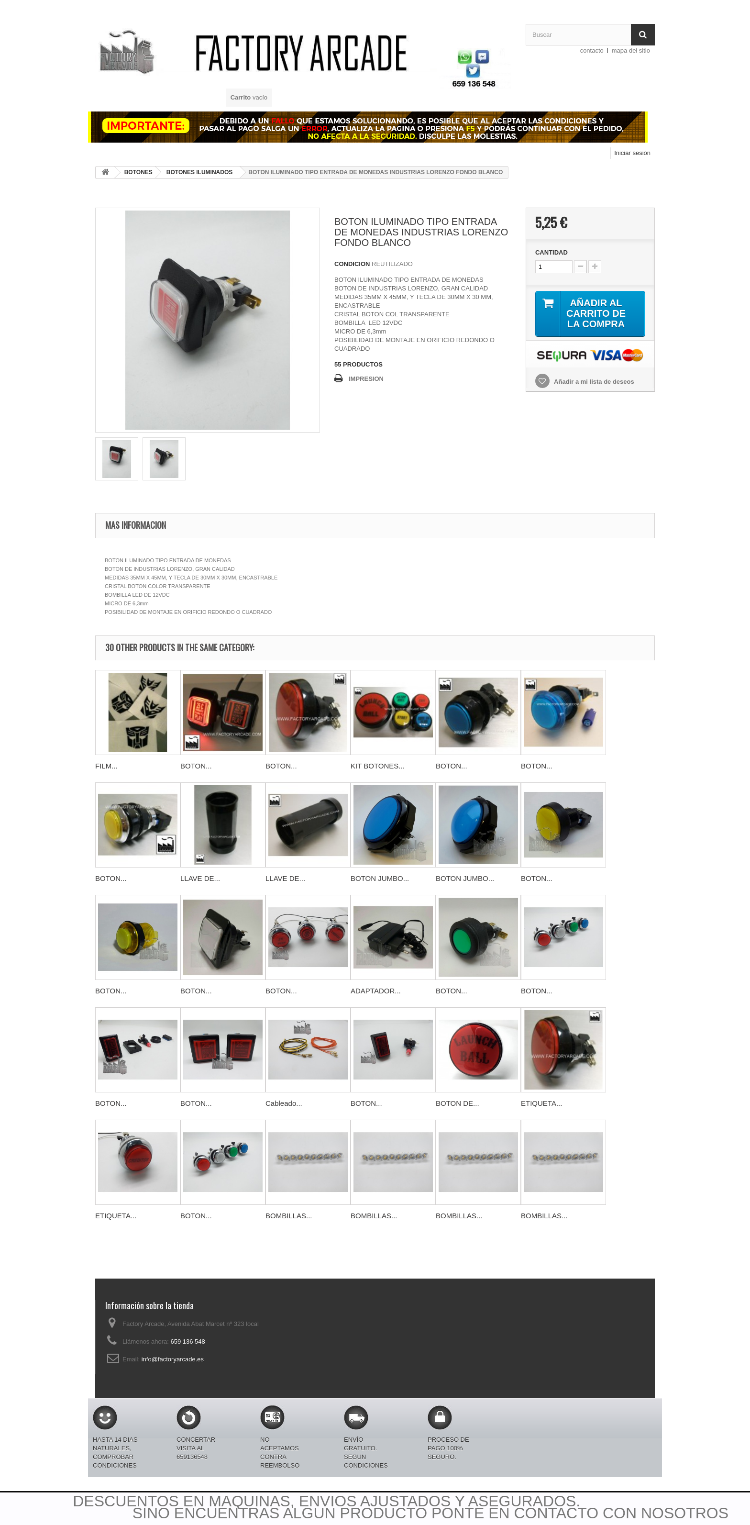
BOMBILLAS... (288, 1216)
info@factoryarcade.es (173, 1359)
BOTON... (196, 766)
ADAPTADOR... (376, 991)
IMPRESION (366, 378)
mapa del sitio (631, 50)
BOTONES (138, 172)
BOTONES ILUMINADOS (199, 172)
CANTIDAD (551, 252)
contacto (592, 50)
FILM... (106, 766)
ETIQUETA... (541, 1103)
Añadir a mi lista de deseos (593, 381)
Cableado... (283, 1103)
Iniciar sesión (632, 152)
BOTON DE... (457, 1103)
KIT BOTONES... (378, 766)
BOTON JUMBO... (380, 878)
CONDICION (352, 263)
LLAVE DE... (200, 878)
